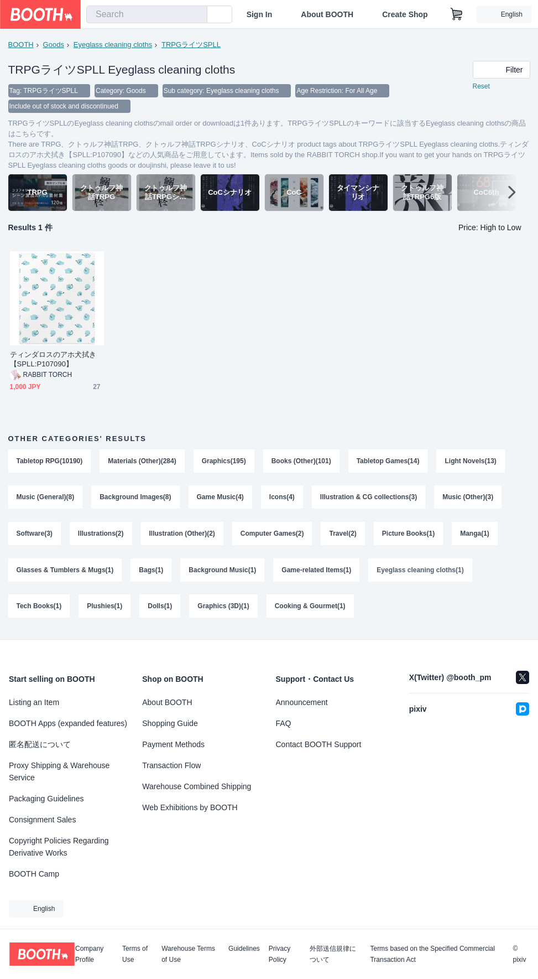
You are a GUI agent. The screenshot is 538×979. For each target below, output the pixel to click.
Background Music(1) (222, 570)
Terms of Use (135, 954)
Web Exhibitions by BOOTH (189, 807)
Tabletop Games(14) (388, 461)
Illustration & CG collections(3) (368, 497)
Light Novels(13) (471, 461)
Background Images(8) (135, 497)
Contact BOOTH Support (319, 744)
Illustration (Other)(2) (182, 534)
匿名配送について (40, 744)
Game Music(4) (220, 497)
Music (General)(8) (46, 497)
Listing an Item (34, 702)
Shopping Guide (169, 723)
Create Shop (404, 14)
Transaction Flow (171, 765)
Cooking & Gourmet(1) (310, 607)
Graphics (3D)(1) (223, 607)
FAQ (283, 723)
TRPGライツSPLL (191, 44)
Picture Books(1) (408, 534)
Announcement (302, 702)
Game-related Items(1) (316, 570)
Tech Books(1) (39, 607)
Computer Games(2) (272, 534)
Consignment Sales (42, 819)
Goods (53, 44)
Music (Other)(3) (467, 497)
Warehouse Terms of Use (188, 954)
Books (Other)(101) (301, 461)
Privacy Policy (279, 954)
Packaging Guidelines (46, 798)
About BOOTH (327, 14)
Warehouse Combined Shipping (196, 786)
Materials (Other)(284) (142, 461)
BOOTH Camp (34, 873)
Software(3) (35, 534)
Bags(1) (151, 570)
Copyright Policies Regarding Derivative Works (59, 846)
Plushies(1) (104, 607)
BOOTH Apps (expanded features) (68, 723)
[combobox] (146, 14)
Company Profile (89, 954)
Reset (481, 86)
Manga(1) (474, 534)
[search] (196, 15)
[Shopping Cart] (456, 14)
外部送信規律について (333, 954)
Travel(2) (343, 534)
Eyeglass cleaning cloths (113, 44)
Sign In (260, 14)
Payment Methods (173, 744)
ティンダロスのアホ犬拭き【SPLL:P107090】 (53, 359)
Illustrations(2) (101, 534)
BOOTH (21, 44)
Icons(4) (282, 497)
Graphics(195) (224, 461)
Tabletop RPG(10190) (50, 461)
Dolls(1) (160, 607)
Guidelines (244, 948)
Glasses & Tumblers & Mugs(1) (65, 570)
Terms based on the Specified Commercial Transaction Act (432, 954)
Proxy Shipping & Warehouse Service (59, 771)
